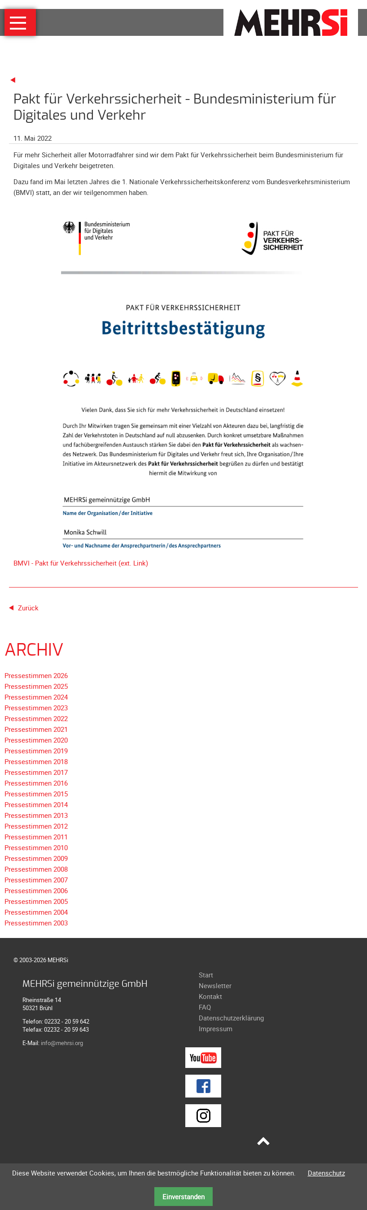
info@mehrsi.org (62, 1043)
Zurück (28, 607)
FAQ (205, 1007)
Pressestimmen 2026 (36, 675)
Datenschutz (326, 1172)
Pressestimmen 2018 (36, 761)
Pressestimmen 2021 (36, 729)
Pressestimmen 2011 (36, 836)
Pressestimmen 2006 (36, 890)
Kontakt (210, 996)
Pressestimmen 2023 (36, 707)
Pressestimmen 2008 (36, 868)
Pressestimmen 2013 (36, 815)
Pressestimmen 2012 (36, 825)
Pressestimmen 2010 (36, 847)
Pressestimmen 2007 (36, 879)
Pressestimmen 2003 (36, 922)
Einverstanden (183, 1196)
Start (206, 974)
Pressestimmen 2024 (36, 696)
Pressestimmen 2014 (36, 804)
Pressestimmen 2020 (36, 739)
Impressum (215, 1028)
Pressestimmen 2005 (36, 901)
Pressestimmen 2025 (36, 686)
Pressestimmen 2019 (36, 750)
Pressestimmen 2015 (36, 793)
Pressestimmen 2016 (36, 782)
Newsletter (215, 985)
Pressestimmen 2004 (36, 912)
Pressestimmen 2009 (36, 858)
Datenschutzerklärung (231, 1017)
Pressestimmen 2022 (36, 718)
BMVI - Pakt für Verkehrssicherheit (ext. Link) (80, 562)
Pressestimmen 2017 (36, 772)
